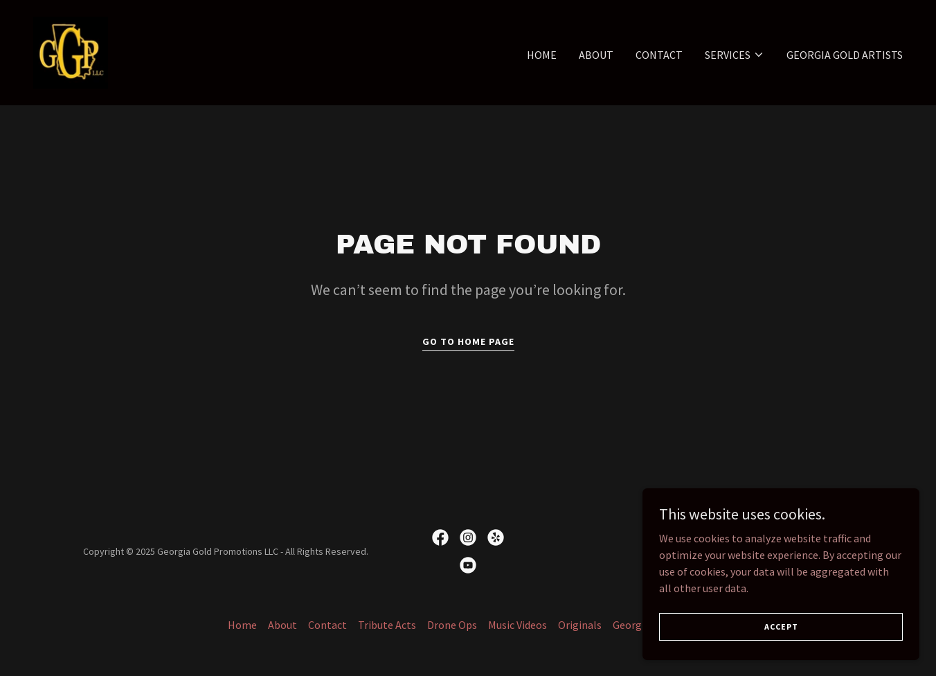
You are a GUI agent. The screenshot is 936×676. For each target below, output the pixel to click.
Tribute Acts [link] (387, 625)
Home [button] (242, 625)
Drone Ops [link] (452, 625)
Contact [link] (659, 55)
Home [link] (542, 55)
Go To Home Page (468, 341)
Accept (781, 626)
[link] (70, 51)
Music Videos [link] (517, 625)
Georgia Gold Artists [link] (844, 55)
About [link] (596, 55)
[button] (734, 54)
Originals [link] (580, 625)
